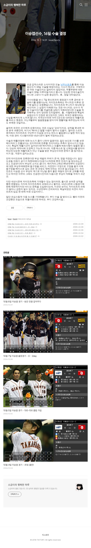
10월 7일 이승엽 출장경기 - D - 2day (21, 227)
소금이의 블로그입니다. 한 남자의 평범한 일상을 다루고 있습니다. (32, 488)
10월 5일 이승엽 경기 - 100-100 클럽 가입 (23, 230)
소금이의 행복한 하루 (14, 5)
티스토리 (45, 535)
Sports (15, 219)
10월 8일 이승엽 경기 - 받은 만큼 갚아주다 (23, 224)
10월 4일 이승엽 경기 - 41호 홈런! (20, 233)
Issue (9, 219)
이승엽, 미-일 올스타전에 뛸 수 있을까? (22, 236)
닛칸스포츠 (66, 84)
